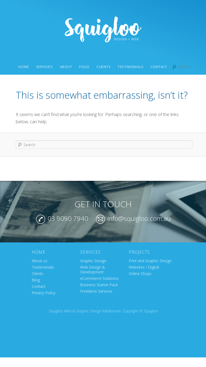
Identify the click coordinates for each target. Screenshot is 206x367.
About (66, 66)
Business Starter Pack (99, 284)
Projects (139, 252)
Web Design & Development (92, 269)
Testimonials (131, 66)
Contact (158, 66)
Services (44, 66)
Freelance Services (96, 291)
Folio (84, 66)
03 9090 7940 (62, 218)
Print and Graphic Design (150, 260)
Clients (103, 66)
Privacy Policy (43, 292)
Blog (36, 279)
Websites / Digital (144, 267)
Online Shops (140, 273)
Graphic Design (93, 260)
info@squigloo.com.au (133, 218)
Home (23, 66)
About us (39, 260)
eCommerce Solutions (99, 278)
